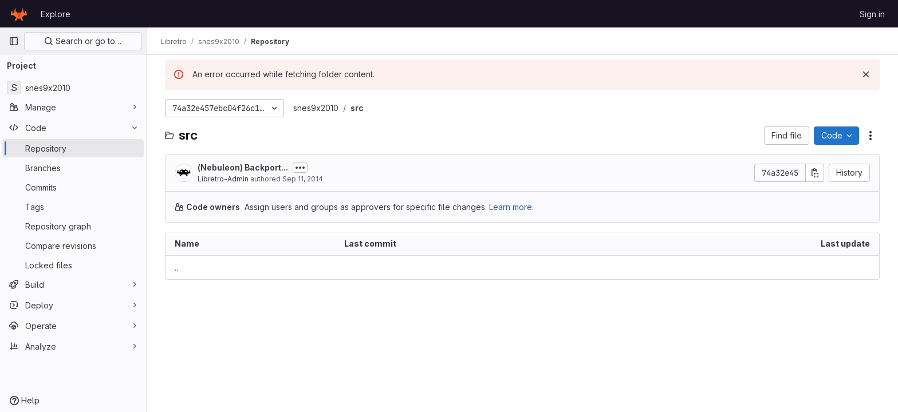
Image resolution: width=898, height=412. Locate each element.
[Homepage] (18, 14)
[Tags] (73, 206)
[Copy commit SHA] (815, 173)
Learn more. (511, 207)
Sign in (872, 14)
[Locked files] (73, 265)
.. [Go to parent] (176, 267)
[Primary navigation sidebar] (14, 41)
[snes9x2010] (73, 87)
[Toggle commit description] (300, 168)
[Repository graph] (73, 226)
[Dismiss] (866, 74)
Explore (55, 14)
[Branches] (73, 168)
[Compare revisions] (73, 245)
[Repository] (73, 148)
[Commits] (73, 187)
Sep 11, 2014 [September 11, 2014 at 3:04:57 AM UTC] (302, 179)
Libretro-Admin (223, 179)
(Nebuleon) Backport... (243, 167)
